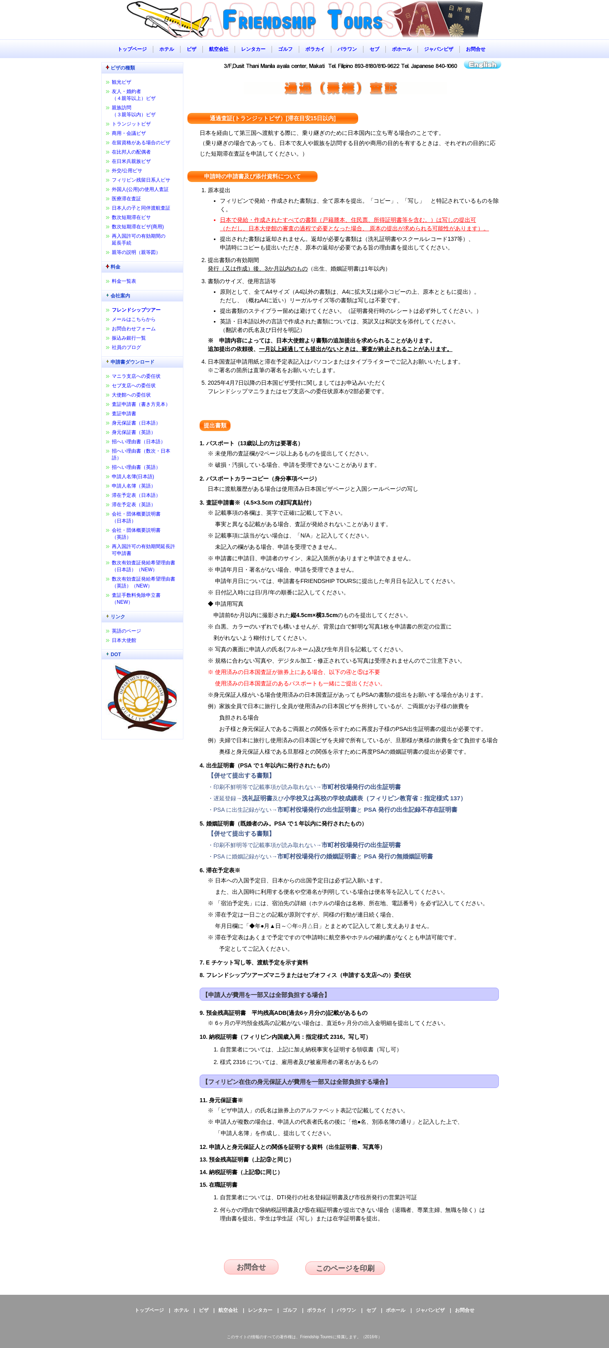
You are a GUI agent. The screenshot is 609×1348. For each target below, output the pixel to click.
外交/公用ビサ (127, 170)
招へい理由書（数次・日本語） (141, 454)
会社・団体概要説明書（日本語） (136, 517)
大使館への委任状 (131, 395)
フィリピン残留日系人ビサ (141, 180)
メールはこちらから (134, 319)
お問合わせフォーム (134, 329)
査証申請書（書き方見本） (141, 404)
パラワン (347, 49)
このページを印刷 (345, 1268)
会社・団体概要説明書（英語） (136, 533)
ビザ (191, 49)
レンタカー (253, 49)
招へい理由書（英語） (136, 467)
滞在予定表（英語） (134, 504)
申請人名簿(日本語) (133, 476)
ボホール (401, 49)
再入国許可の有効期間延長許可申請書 (143, 550)
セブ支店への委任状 (134, 385)
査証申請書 (124, 413)
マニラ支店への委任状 (136, 376)
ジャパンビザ (438, 49)
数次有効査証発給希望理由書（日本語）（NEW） (143, 566)
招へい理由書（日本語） (138, 441)
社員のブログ (126, 347)
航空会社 (218, 49)
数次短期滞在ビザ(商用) (138, 227)
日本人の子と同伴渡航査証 (141, 208)
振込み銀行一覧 (129, 338)
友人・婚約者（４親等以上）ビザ (134, 95)
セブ (374, 49)
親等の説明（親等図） (136, 252)
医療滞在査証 (126, 199)
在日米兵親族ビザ (131, 161)
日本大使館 (124, 640)
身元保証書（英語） (134, 432)
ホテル (166, 49)
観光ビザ (121, 82)
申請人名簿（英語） (134, 486)
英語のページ (126, 631)
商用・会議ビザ (129, 133)
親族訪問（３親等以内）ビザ (134, 111)
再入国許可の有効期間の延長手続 (138, 239)
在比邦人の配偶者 (131, 152)
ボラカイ (315, 49)
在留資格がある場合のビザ (141, 142)
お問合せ (475, 49)
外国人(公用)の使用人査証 (140, 189)
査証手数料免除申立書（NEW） (136, 598)
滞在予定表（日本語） (136, 495)
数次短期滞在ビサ (131, 217)
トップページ (132, 49)
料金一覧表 (124, 281)
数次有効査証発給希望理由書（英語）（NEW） (143, 582)
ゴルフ (285, 49)
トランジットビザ (131, 124)
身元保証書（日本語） (136, 423)
